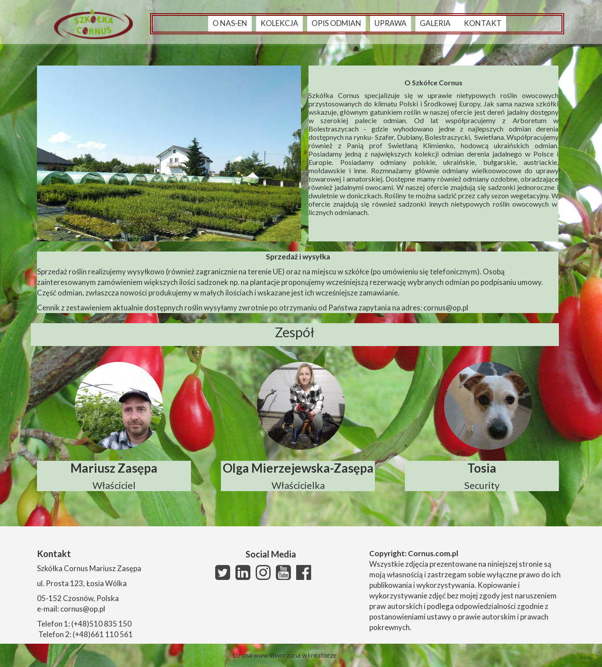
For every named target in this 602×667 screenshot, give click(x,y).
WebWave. (354, 655)
